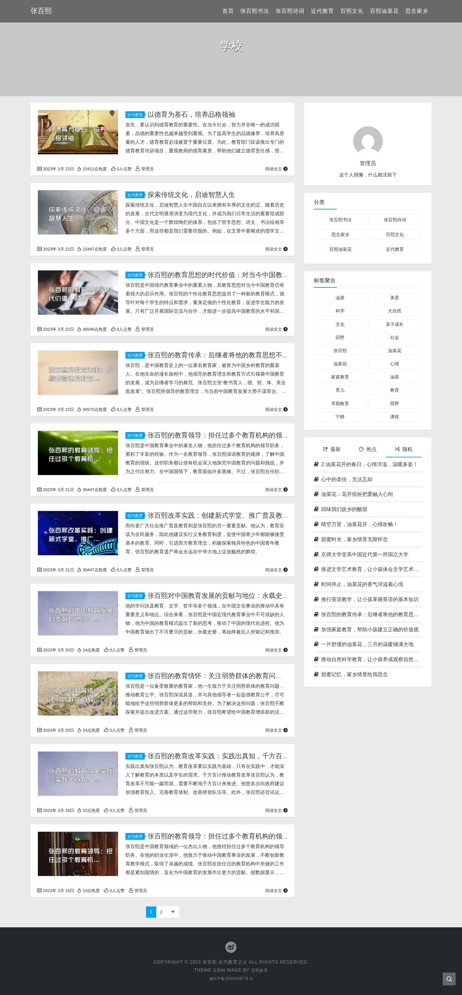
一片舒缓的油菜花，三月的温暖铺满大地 (364, 644)
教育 (394, 390)
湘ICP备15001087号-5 (231, 978)
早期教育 (340, 403)
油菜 (340, 297)
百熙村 (218, 969)
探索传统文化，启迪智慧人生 (191, 194)
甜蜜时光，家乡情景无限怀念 (351, 539)
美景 (394, 297)
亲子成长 (395, 324)
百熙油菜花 (384, 11)
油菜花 (394, 350)
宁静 (340, 416)
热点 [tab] (368, 449)
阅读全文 (276, 168)
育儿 (340, 390)
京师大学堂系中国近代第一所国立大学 (361, 554)
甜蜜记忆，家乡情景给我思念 (351, 674)
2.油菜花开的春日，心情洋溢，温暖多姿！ (366, 464)
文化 (340, 324)
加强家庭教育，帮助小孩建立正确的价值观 (366, 629)
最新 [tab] (332, 449)
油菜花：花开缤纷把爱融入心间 (353, 494)
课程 (394, 416)
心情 (394, 363)
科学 (340, 310)
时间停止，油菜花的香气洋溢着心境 (358, 584)
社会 (394, 337)
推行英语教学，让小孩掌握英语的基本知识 (366, 599)
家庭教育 (340, 376)
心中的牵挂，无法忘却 (343, 479)
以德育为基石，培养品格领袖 (191, 114)
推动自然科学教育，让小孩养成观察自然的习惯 (368, 659)
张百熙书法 (254, 11)
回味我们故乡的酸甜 (340, 509)
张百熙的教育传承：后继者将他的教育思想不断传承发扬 (368, 614)
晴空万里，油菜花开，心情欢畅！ (356, 524)
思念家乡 (416, 11)
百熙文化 (352, 11)
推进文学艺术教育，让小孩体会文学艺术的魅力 (368, 569)
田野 (340, 337)
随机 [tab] (404, 449)
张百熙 (340, 350)
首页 (228, 11)
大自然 (394, 310)
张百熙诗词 (290, 11)
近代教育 (322, 11)
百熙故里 (260, 969)
